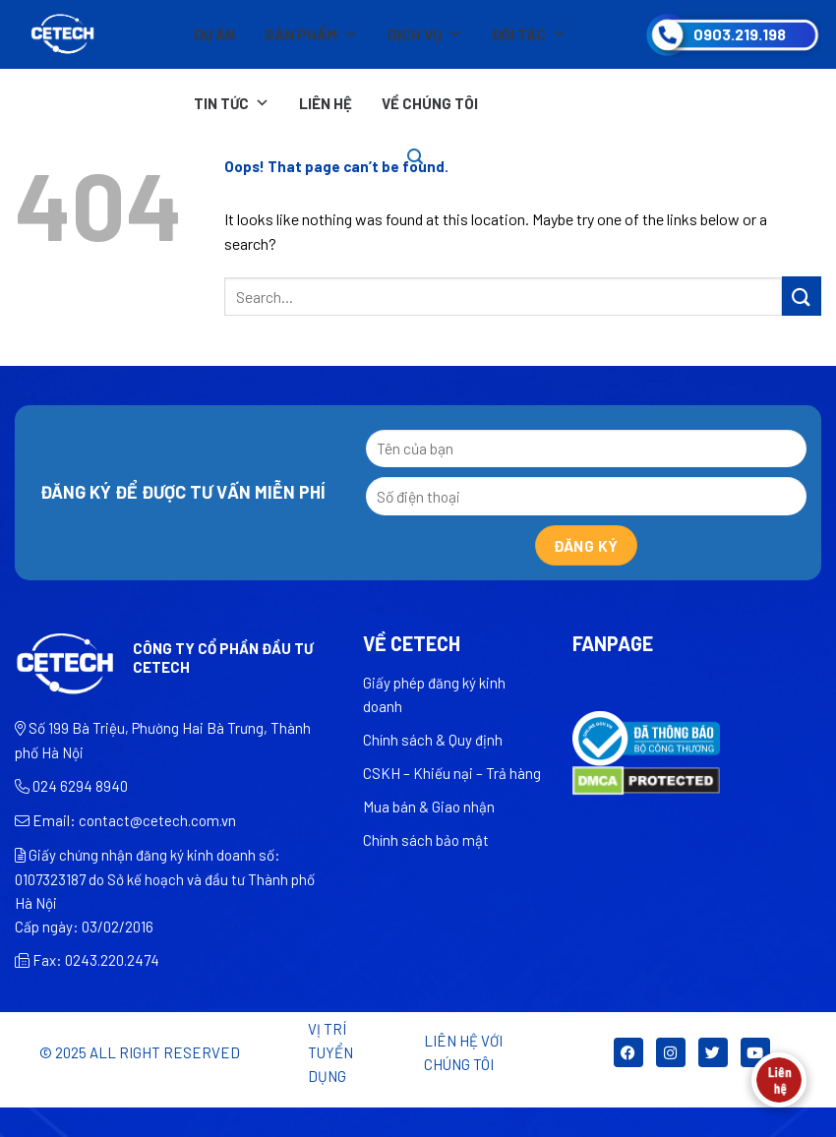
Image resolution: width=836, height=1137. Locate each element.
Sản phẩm (311, 34)
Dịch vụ (425, 34)
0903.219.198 (739, 34)
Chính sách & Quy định (433, 739)
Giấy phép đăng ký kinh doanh (434, 694)
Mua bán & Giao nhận (429, 806)
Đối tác (529, 34)
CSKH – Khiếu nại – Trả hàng (452, 773)
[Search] (415, 157)
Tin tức (231, 103)
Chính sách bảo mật (426, 840)
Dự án (214, 34)
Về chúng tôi (430, 103)
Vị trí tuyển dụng (330, 1052)
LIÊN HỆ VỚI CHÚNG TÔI (463, 1052)
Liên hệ (325, 103)
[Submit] (801, 295)
